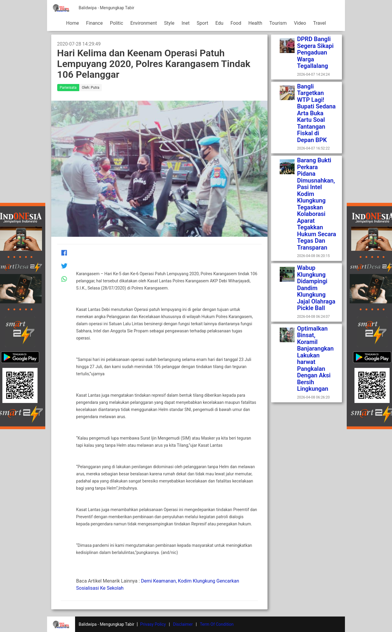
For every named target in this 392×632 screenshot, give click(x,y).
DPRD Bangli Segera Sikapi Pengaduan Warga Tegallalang (316, 52)
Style (169, 23)
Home (72, 23)
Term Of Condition (217, 624)
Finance (94, 23)
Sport (202, 23)
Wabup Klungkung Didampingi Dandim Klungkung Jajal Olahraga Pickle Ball (316, 288)
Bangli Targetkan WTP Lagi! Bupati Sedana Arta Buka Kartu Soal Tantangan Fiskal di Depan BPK (316, 113)
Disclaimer (183, 624)
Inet (185, 23)
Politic (116, 23)
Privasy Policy (153, 624)
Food (236, 23)
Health (255, 23)
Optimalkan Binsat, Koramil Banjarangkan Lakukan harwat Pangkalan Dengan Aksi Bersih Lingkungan (315, 359)
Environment (143, 23)
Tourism (278, 23)
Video (300, 23)
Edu (219, 23)
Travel (319, 23)
